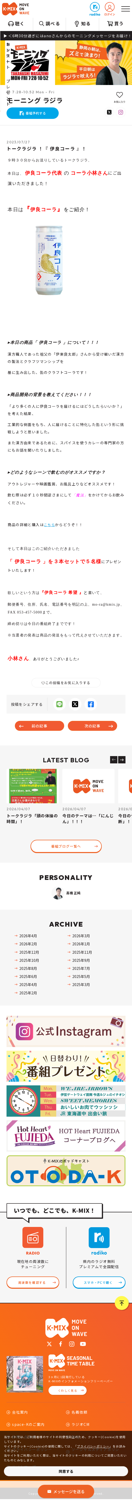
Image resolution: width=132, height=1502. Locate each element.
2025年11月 (82, 953)
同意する (66, 1471)
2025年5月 (81, 977)
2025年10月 (29, 961)
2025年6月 (28, 977)
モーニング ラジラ (35, 100)
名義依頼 (79, 1414)
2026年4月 (28, 936)
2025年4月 (28, 985)
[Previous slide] (113, 759)
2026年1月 (81, 944)
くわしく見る (67, 1393)
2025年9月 (81, 961)
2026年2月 (28, 944)
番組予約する (36, 113)
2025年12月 (29, 953)
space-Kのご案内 (28, 1427)
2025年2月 (28, 993)
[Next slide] (121, 759)
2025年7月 (81, 969)
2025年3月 (81, 985)
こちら (50, 524)
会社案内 (20, 1414)
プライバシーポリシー (93, 1446)
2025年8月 (28, 969)
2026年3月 (81, 936)
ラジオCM (80, 1427)
